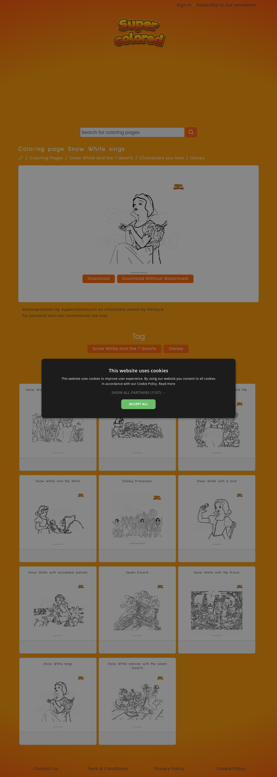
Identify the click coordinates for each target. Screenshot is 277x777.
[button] (139, 392)
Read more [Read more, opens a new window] (167, 384)
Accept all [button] (138, 404)
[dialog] (139, 388)
